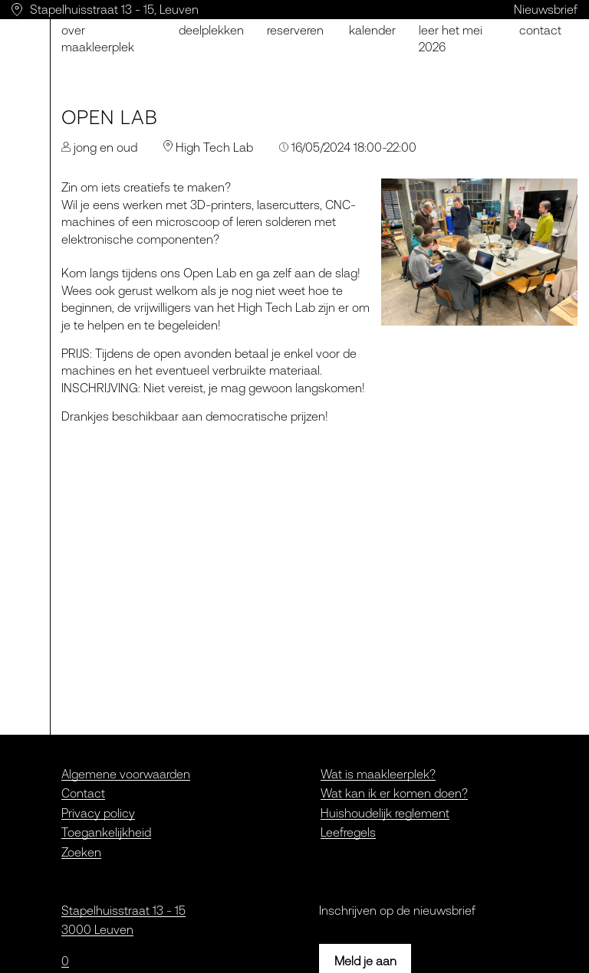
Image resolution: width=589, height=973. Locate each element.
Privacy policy (98, 813)
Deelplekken (211, 30)
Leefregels (348, 832)
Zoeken (81, 852)
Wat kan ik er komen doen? (394, 793)
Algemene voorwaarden (125, 774)
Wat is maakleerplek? (378, 774)
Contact (83, 793)
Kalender (372, 30)
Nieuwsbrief (545, 9)
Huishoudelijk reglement (385, 813)
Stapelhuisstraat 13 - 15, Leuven (114, 9)
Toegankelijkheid (106, 832)
